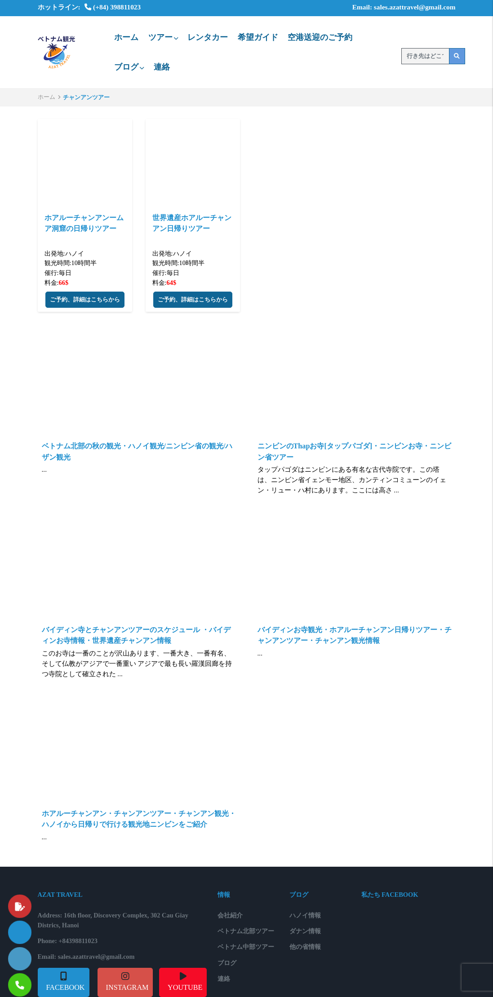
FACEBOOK (65, 988)
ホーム (126, 37)
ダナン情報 (305, 931)
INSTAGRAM (127, 988)
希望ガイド (258, 37)
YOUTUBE (185, 988)
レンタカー (207, 37)
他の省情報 (305, 946)
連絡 (162, 66)
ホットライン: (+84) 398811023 (89, 7)
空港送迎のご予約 (320, 37)
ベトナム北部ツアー (246, 931)
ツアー (163, 37)
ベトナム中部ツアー (246, 946)
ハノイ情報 (305, 915)
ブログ (129, 66)
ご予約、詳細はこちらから (85, 300)
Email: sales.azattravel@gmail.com (398, 7)
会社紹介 (230, 915)
